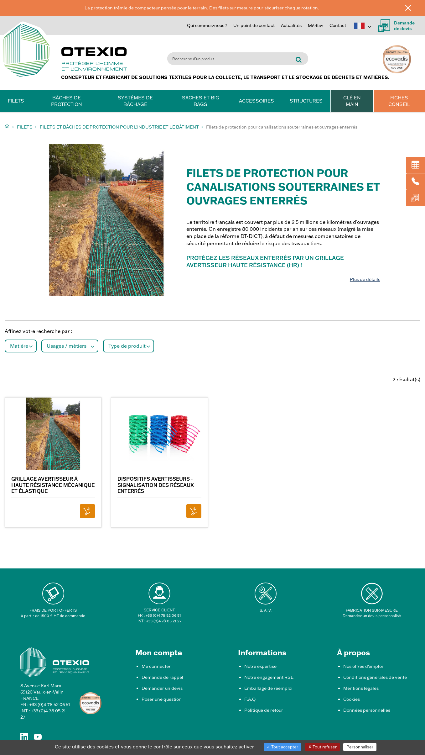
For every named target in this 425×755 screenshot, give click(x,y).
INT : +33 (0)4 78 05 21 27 (159, 621)
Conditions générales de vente (375, 677)
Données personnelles (366, 710)
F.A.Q (250, 699)
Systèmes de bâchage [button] (135, 101)
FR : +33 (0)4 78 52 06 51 (159, 615)
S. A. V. (266, 610)
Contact (337, 25)
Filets (25, 127)
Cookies (351, 699)
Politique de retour (263, 710)
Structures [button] (306, 101)
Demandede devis (396, 25)
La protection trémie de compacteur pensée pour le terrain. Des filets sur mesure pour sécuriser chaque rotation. (202, 8)
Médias (315, 26)
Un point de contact (254, 25)
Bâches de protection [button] (66, 101)
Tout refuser (322, 746)
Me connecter (156, 666)
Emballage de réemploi (268, 688)
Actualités (291, 25)
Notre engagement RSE (268, 677)
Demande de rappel (162, 677)
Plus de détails (365, 279)
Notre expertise (260, 666)
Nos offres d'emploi (363, 666)
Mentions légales (361, 688)
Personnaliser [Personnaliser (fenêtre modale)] (359, 746)
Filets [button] (16, 101)
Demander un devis (162, 688)
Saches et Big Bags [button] (200, 101)
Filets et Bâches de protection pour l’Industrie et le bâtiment (119, 127)
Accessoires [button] (256, 101)
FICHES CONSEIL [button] (399, 101)
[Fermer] (412, 7)
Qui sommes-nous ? (207, 25)
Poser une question (162, 699)
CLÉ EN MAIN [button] (352, 101)
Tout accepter (282, 746)
